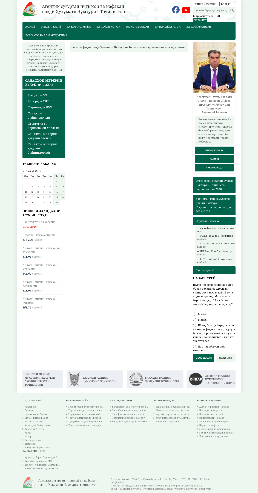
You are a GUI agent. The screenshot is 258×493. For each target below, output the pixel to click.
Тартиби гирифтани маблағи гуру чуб (46, 464)
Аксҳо (28, 432)
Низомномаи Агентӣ (36, 414)
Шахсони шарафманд (36, 417)
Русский (211, 4)
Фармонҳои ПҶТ (40, 107)
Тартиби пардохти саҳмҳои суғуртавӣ (177, 414)
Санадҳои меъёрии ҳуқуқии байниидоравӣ (42, 148)
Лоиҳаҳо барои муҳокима (46, 35)
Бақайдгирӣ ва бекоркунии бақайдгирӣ (90, 406)
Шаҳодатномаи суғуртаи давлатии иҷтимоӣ (180, 410)
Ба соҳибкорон (108, 26)
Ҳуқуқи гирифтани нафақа (214, 406)
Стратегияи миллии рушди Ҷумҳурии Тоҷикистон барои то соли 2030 (214, 185)
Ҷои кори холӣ (33, 440)
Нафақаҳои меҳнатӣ (210, 410)
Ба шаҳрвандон (198, 26)
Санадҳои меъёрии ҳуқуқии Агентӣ (42, 136)
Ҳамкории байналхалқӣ (38, 425)
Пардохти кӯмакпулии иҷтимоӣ (130, 421)
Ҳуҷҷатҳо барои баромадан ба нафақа (46, 457)
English (225, 4)
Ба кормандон (137, 26)
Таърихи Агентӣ (34, 421)
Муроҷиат (200, 20)
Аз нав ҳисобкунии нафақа (214, 421)
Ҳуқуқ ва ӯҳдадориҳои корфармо (87, 425)
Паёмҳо (214, 159)
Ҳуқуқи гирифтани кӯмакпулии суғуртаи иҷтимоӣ (183, 417)
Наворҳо (29, 436)
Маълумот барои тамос (37, 447)
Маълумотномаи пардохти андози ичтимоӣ (49, 468)
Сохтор (29, 410)
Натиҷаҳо (225, 358)
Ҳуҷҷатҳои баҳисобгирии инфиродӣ (88, 421)
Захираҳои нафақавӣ (167, 421)
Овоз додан (204, 358)
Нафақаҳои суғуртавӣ (211, 414)
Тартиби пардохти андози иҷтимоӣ (88, 410)
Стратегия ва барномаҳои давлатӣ (43, 125)
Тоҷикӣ (198, 4)
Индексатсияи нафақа (211, 417)
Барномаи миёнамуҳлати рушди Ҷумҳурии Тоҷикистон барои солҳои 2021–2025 (213, 205)
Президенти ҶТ (214, 150)
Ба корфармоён (79, 26)
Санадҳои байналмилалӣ (39, 115)
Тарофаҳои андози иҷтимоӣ (84, 414)
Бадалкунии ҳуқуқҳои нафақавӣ (217, 432)
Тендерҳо (30, 443)
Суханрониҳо (214, 168)
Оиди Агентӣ (51, 26)
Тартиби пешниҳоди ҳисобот (84, 417)
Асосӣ (30, 26)
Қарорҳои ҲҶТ (38, 101)
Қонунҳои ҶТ (37, 95)
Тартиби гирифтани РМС (39, 461)
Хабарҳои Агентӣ (34, 428)
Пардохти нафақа (209, 425)
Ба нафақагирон (168, 26)
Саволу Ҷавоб (205, 270)
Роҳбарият (30, 406)
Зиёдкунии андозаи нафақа (214, 428)
